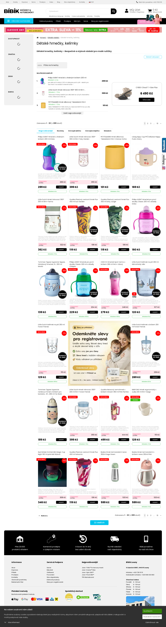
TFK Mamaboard (88, 575)
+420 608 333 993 (147, 572)
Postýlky (97, 16)
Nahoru (43, 513)
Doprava (25, 2)
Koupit (61, 186)
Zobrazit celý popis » (153, 57)
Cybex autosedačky (78, 16)
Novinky (63, 131)
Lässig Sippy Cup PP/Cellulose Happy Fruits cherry (143, 138)
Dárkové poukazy (46, 21)
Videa (51, 2)
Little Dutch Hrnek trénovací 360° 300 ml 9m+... (66, 90)
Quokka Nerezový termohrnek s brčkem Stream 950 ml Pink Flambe (115, 389)
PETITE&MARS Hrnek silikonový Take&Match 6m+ (67, 102)
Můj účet (135, 9)
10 (157, 123)
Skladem (117, 131)
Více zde (147, 99)
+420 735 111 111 (138, 570)
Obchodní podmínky (19, 577)
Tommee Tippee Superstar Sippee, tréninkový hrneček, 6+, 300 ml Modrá (51, 263)
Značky (15, 2)
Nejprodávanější (47, 131)
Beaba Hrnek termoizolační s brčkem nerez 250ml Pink (143, 451)
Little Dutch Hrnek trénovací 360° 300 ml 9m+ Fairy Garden (83, 138)
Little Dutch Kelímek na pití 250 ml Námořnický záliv (145, 262)
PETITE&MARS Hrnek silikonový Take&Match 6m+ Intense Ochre (114, 138)
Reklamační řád (17, 580)
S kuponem (43, 181)
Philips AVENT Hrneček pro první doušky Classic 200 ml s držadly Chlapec (82, 263)
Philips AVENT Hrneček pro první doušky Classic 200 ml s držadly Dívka (144, 201)
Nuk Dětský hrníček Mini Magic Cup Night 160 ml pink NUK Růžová (51, 451)
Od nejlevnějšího (100, 131)
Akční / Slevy (148, 22)
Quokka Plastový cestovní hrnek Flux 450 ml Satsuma (82, 451)
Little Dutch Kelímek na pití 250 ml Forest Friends (51, 324)
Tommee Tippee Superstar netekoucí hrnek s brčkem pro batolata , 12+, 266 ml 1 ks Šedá (50, 390)
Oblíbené (50, 570)
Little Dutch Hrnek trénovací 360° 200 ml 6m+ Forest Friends (83, 389)
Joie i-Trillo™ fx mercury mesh (92, 565)
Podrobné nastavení (152, 617)
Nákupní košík (157, 12)
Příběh (58, 21)
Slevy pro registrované (100, 21)
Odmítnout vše (152, 622)
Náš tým (77, 21)
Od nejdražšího (79, 131)
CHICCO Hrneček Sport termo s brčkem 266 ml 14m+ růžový (113, 262)
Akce (7, 2)
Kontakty (82, 2)
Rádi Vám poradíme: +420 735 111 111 (149, 2)
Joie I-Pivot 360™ (88, 572)
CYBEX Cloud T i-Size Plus (146, 87)
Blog (58, 2)
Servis (34, 2)
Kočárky (67, 16)
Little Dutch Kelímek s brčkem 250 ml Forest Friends (145, 324)
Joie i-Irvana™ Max (88, 568)
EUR (91, 2)
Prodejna (42, 2)
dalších (99, 520)
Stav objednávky (69, 2)
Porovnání (50, 572)
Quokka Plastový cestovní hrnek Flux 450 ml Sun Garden (82, 200)
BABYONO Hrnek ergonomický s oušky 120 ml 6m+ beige (144, 389)
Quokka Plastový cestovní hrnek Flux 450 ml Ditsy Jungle (113, 200)
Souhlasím (148, 611)
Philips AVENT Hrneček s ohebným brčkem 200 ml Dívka (51, 138)
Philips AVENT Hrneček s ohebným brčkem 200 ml (67, 78)
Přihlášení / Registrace (137, 12)
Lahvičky (90, 16)
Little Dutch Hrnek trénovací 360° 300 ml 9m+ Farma (51, 200)
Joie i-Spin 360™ (88, 570)
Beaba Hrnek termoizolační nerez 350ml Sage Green (114, 451)
